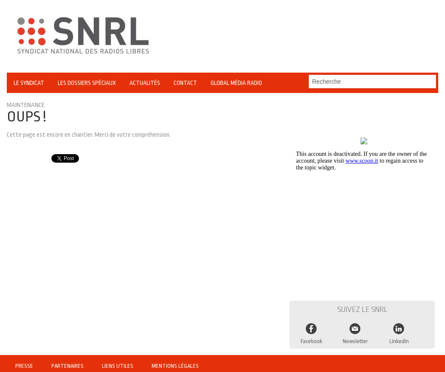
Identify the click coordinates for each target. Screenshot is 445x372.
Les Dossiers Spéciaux (87, 82)
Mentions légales (175, 361)
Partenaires (69, 361)
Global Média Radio (236, 82)
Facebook (311, 337)
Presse (25, 361)
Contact (185, 82)
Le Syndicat (29, 82)
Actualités (145, 82)
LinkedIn (399, 337)
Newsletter (355, 337)
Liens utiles (119, 361)
